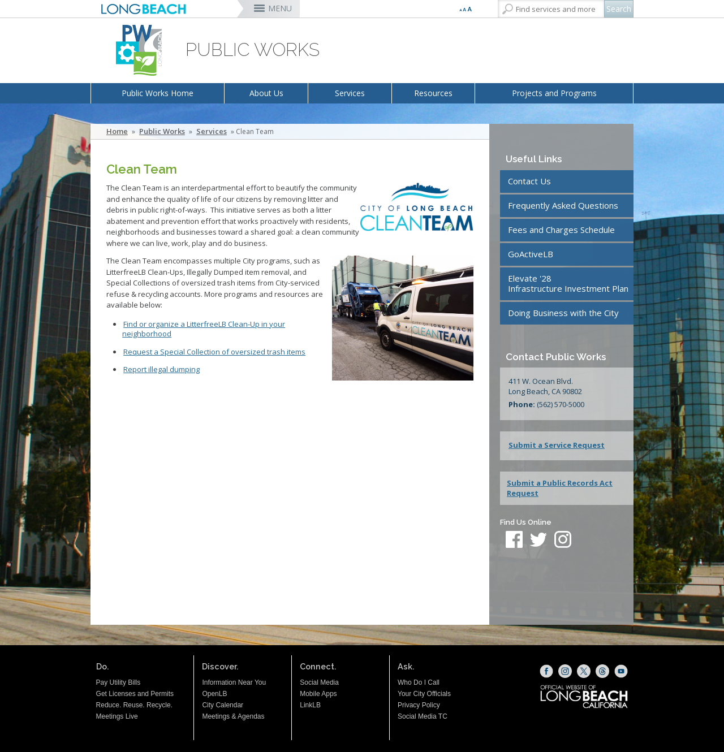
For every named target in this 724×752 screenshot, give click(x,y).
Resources (433, 93)
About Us (266, 93)
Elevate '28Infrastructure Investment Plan (568, 283)
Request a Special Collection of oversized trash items (214, 352)
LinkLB (310, 705)
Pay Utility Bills (118, 682)
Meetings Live (117, 716)
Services (350, 93)
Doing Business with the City (563, 312)
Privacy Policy (419, 705)
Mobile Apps (318, 694)
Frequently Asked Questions (563, 205)
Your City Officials (424, 694)
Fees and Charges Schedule (561, 229)
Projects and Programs (554, 93)
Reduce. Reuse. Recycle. (134, 705)
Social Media (319, 682)
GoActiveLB (530, 254)
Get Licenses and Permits (135, 694)
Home (117, 131)
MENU (280, 8)
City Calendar (222, 705)
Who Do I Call (418, 682)
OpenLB (214, 694)
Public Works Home (157, 93)
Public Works (162, 131)
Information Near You (234, 682)
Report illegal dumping (161, 369)
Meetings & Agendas (233, 716)
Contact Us (529, 181)
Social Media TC (422, 716)
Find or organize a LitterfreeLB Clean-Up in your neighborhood (203, 329)
